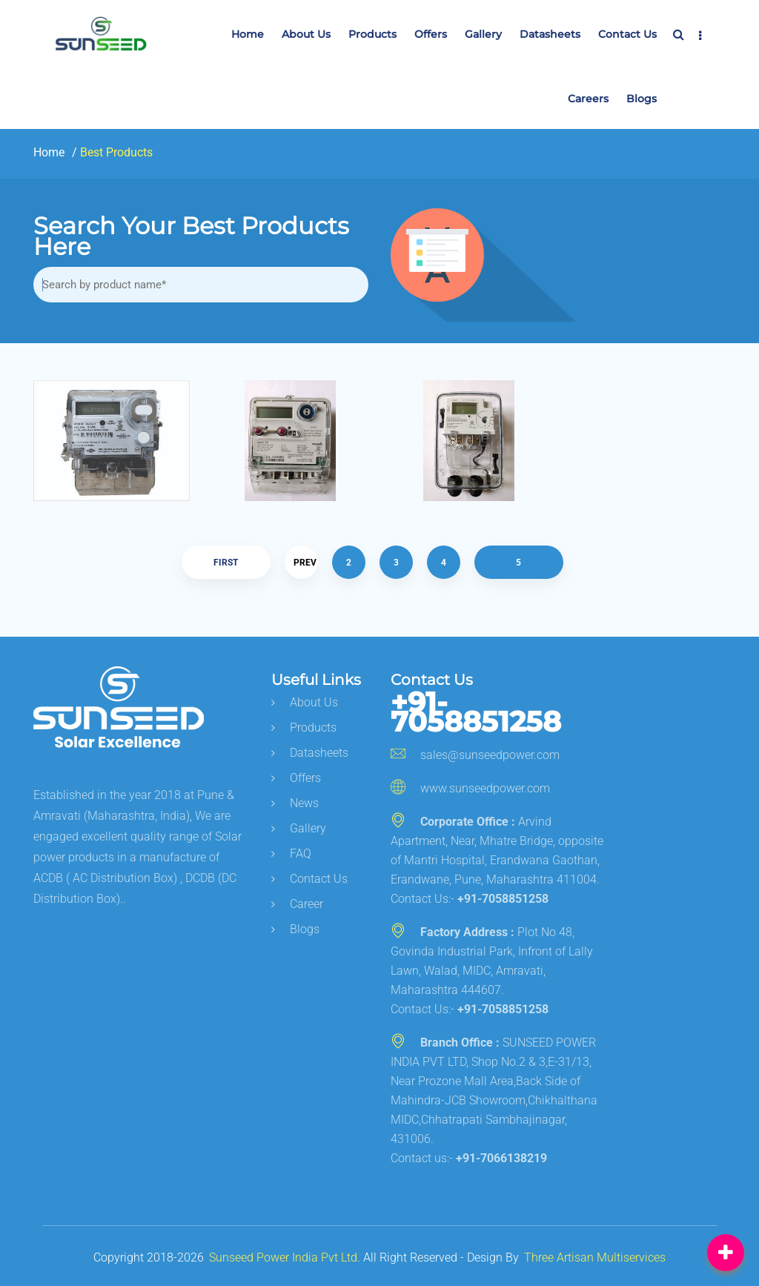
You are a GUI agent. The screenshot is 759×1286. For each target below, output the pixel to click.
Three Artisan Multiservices (595, 1257)
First (225, 562)
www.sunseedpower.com (470, 788)
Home (247, 34)
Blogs (641, 98)
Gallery (483, 34)
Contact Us (309, 879)
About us (304, 702)
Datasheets (550, 34)
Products (372, 34)
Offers (430, 34)
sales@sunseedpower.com (475, 755)
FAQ (291, 853)
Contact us (627, 34)
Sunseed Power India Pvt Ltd (283, 1257)
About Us (306, 34)
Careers (588, 98)
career (297, 904)
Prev (305, 562)
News (295, 803)
